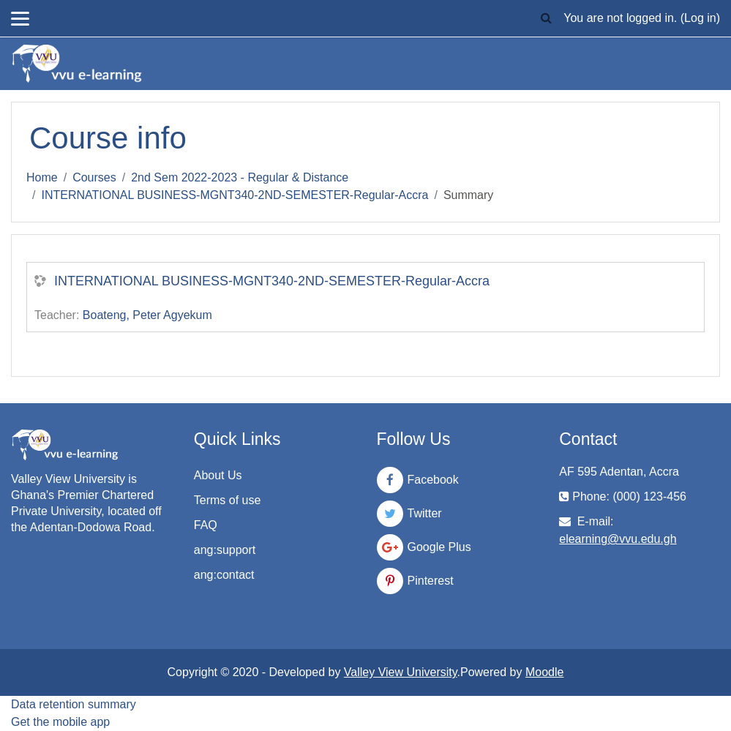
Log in (700, 18)
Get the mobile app (60, 722)
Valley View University (400, 672)
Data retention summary (73, 704)
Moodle (544, 672)
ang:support (225, 550)
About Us (218, 475)
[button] (545, 18)
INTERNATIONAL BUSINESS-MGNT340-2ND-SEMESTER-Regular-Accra (234, 195)
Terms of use (227, 500)
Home (42, 177)
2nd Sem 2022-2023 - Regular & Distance (239, 177)
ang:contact (224, 575)
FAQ (205, 525)
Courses (94, 177)
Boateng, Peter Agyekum (147, 315)
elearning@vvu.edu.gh (617, 539)
